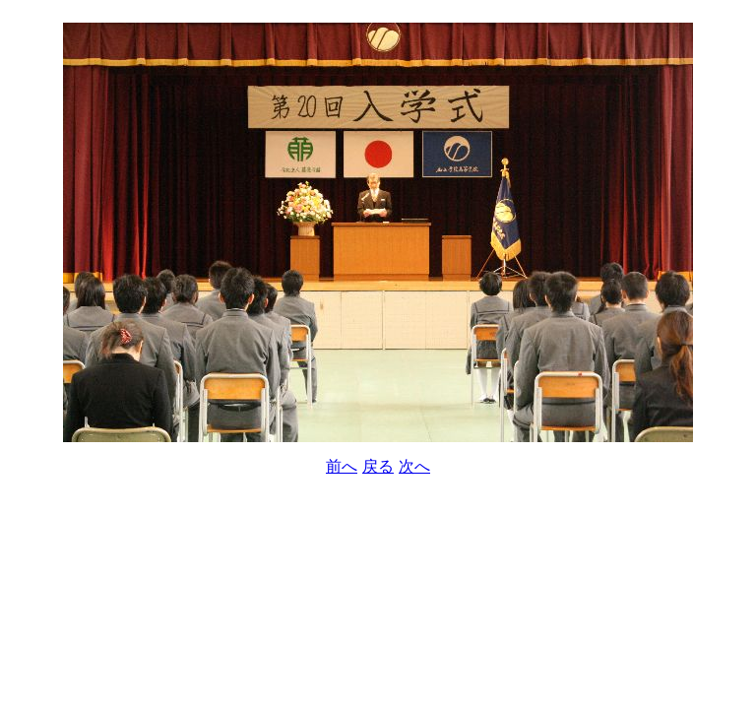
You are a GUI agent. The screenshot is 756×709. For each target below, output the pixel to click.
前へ (341, 466)
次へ (414, 466)
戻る (378, 466)
